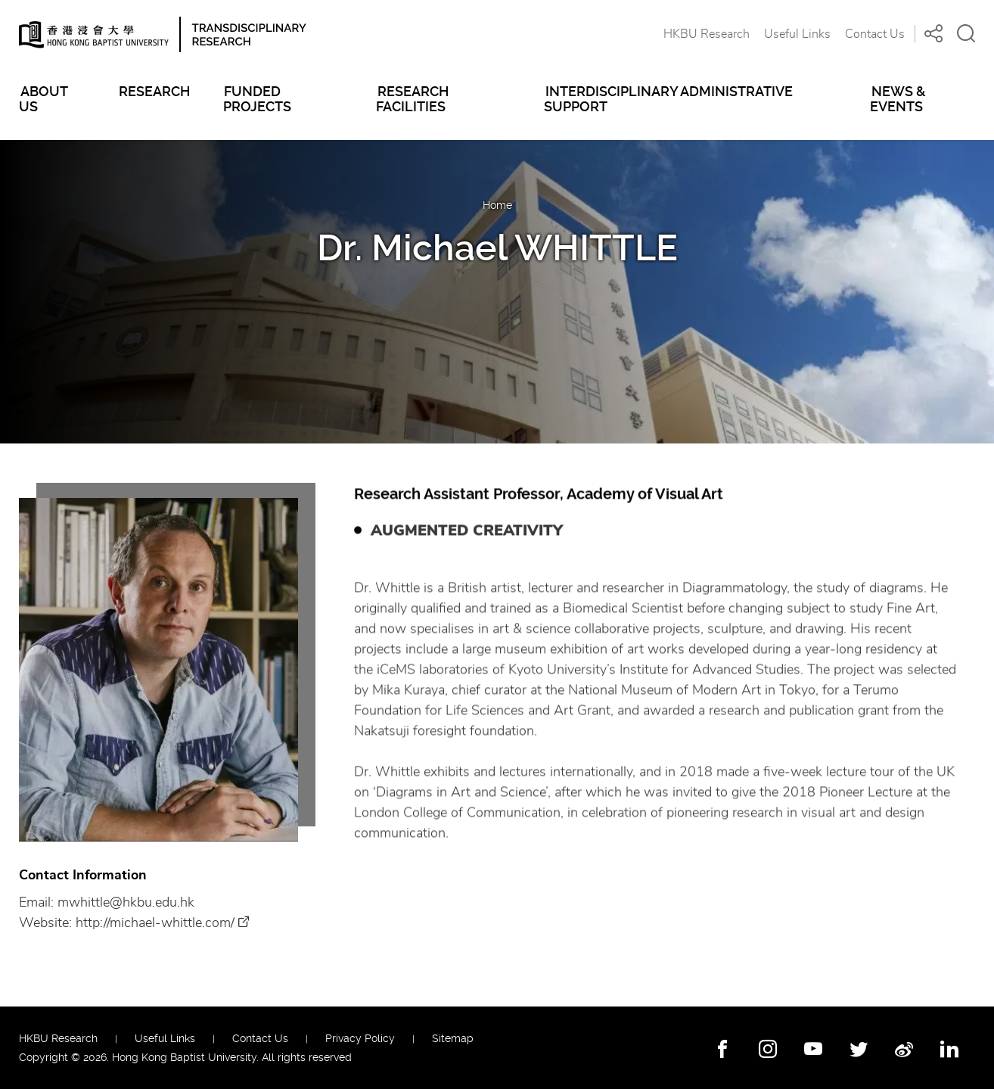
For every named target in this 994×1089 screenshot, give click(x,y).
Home (497, 205)
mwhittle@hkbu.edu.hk (125, 903)
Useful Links (797, 34)
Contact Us (875, 34)
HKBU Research (706, 34)
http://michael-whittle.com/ (155, 924)
